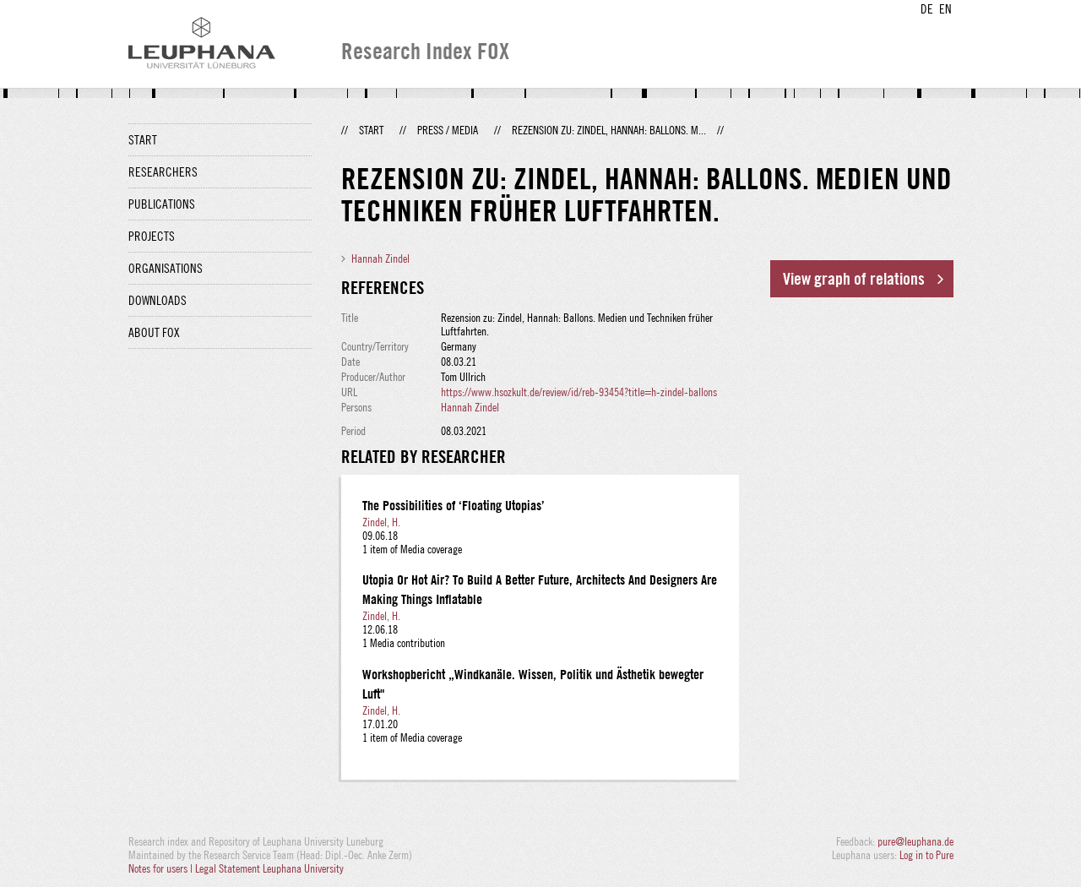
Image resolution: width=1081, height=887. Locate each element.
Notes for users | (161, 868)
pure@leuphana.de (915, 841)
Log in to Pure (926, 855)
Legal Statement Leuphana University (269, 868)
